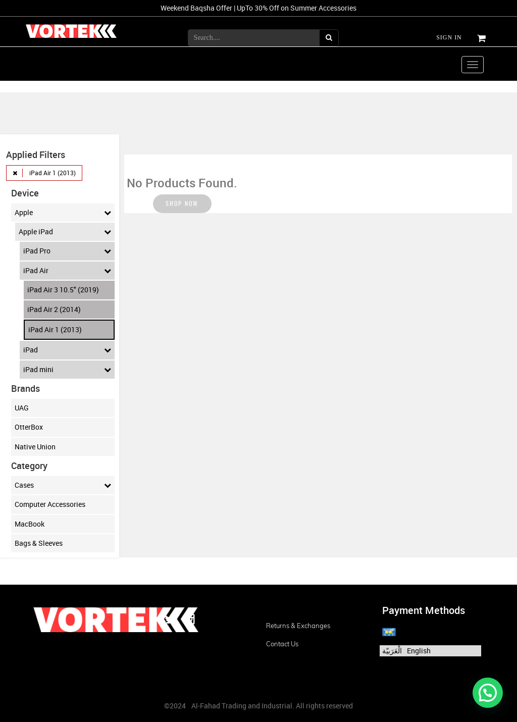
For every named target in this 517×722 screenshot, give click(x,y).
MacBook (29, 524)
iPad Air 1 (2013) (55, 329)
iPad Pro (67, 250)
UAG (22, 407)
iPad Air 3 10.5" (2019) (63, 289)
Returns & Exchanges (298, 626)
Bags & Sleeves (39, 543)
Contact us (282, 644)
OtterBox (29, 427)
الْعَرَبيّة (392, 650)
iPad (67, 349)
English (419, 650)
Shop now (182, 205)
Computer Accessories (50, 504)
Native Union (35, 446)
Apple (63, 212)
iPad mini (67, 369)
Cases (63, 485)
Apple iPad (65, 231)
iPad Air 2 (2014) (54, 309)
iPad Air (67, 270)
